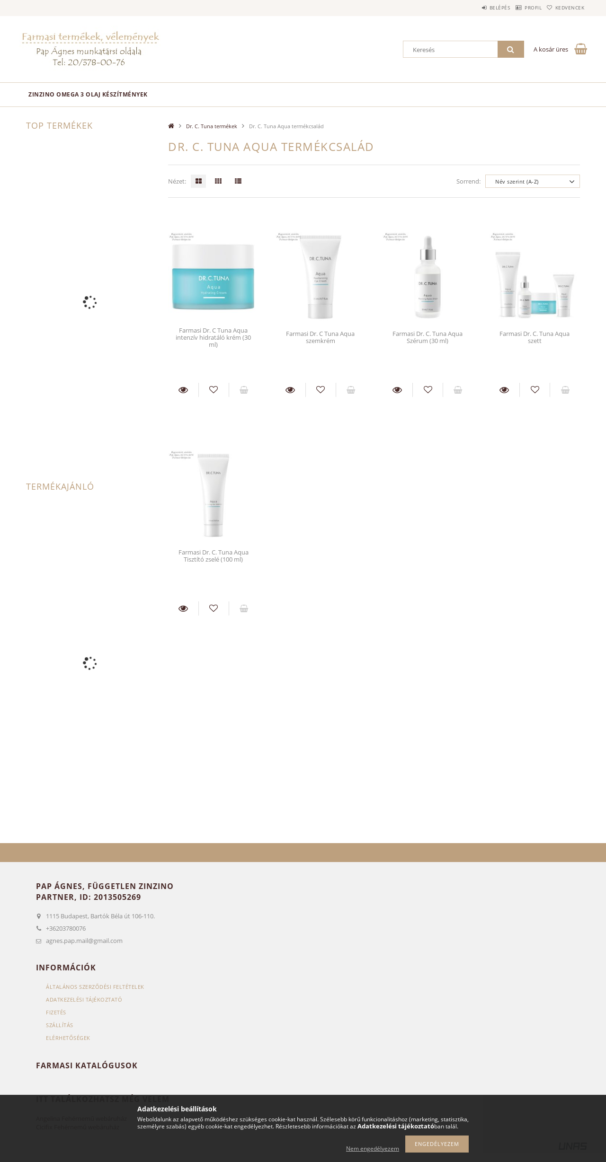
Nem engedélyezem (372, 1148)
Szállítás (59, 1025)
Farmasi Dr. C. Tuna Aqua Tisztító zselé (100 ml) (213, 555)
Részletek (183, 390)
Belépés (477, 7)
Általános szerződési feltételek (95, 986)
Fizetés (56, 1012)
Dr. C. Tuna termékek (211, 126)
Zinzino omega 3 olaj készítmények (88, 94)
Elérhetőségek (68, 1037)
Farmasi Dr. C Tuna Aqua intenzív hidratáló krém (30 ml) (213, 337)
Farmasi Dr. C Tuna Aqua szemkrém (320, 337)
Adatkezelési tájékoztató (84, 999)
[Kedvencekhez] (214, 390)
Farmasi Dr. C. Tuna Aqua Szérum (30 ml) (427, 337)
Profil (519, 7)
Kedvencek (565, 7)
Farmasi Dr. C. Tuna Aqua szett (534, 337)
